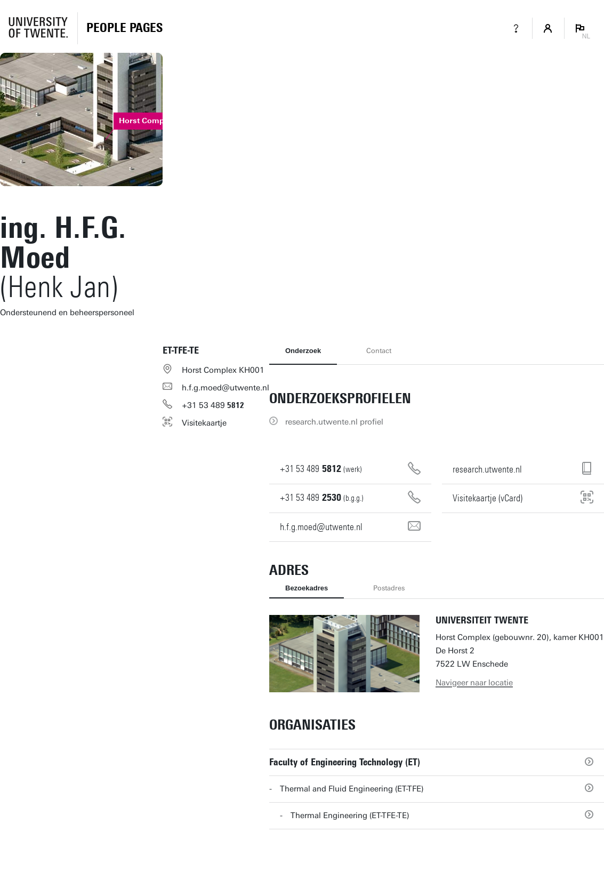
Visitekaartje (204, 423)
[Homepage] (124, 28)
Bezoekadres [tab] (306, 588)
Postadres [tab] (389, 588)
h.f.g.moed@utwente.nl (225, 388)
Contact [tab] (378, 351)
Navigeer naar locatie (474, 682)
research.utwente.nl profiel (334, 422)
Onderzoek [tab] (303, 351)
